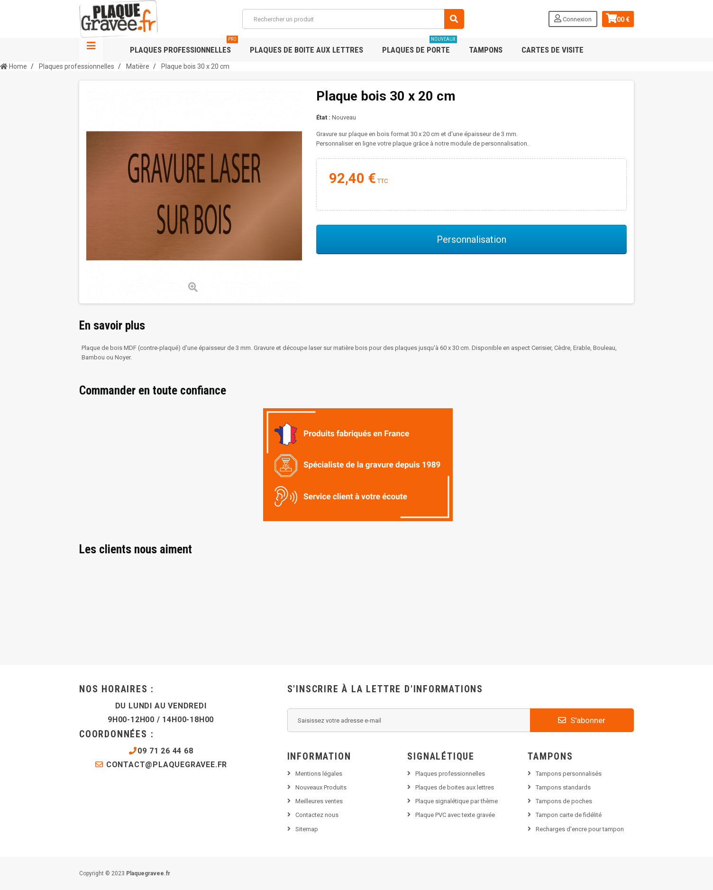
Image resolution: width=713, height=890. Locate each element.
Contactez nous (316, 814)
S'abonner (581, 720)
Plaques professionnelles (184, 46)
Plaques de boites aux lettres (454, 787)
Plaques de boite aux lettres (306, 50)
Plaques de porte (419, 46)
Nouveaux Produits (321, 787)
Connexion (565, 18)
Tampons (486, 50)
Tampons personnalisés (569, 773)
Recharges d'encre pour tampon (580, 829)
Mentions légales (318, 773)
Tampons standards (563, 787)
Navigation (91, 50)
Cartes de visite (552, 50)
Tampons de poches (564, 801)
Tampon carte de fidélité (569, 814)
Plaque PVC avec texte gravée (455, 814)
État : (323, 117)
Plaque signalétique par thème (456, 801)
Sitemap (306, 829)
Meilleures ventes (319, 801)
